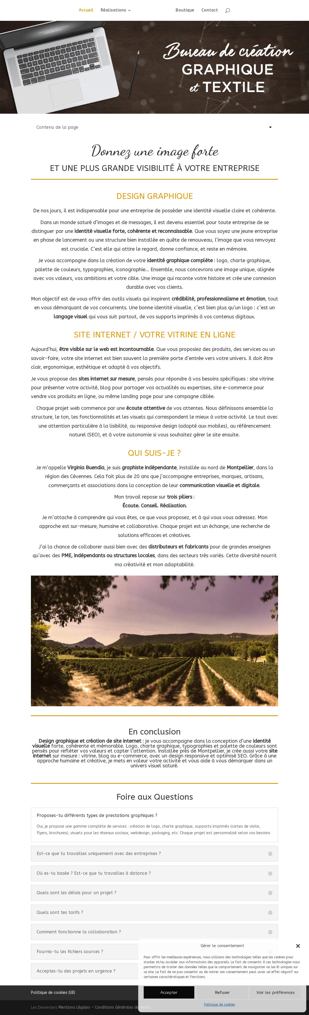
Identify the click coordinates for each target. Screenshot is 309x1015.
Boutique (184, 10)
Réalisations (114, 10)
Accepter (169, 992)
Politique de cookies (219, 1005)
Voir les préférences (275, 992)
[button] (298, 946)
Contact (208, 10)
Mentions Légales (74, 1007)
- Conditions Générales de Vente (121, 1007)
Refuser (222, 992)
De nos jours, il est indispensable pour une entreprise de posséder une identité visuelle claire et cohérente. (154, 211)
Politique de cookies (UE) (53, 992)
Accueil (87, 10)
